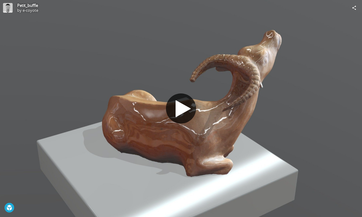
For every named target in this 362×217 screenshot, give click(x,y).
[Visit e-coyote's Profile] (8, 8)
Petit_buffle (27, 5)
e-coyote (30, 10)
